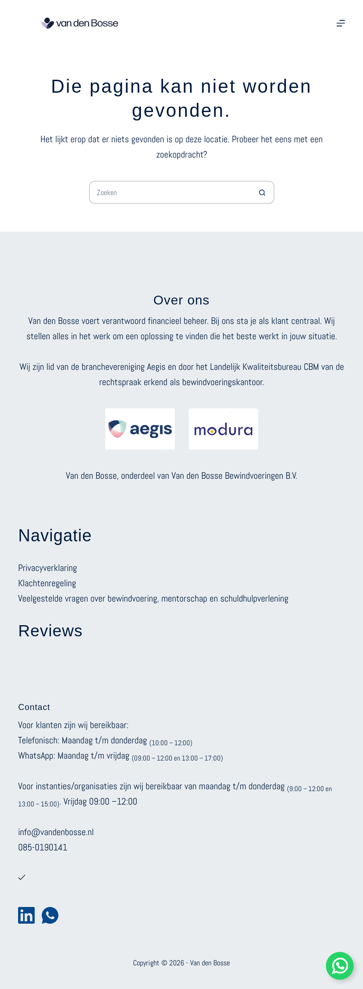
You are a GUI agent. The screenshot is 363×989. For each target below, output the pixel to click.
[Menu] (341, 23)
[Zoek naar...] (170, 192)
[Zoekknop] (262, 192)
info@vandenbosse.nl (56, 832)
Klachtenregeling (47, 583)
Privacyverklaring (47, 568)
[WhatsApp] (50, 915)
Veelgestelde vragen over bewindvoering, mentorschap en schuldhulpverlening (153, 598)
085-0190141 (42, 847)
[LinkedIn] (26, 915)
